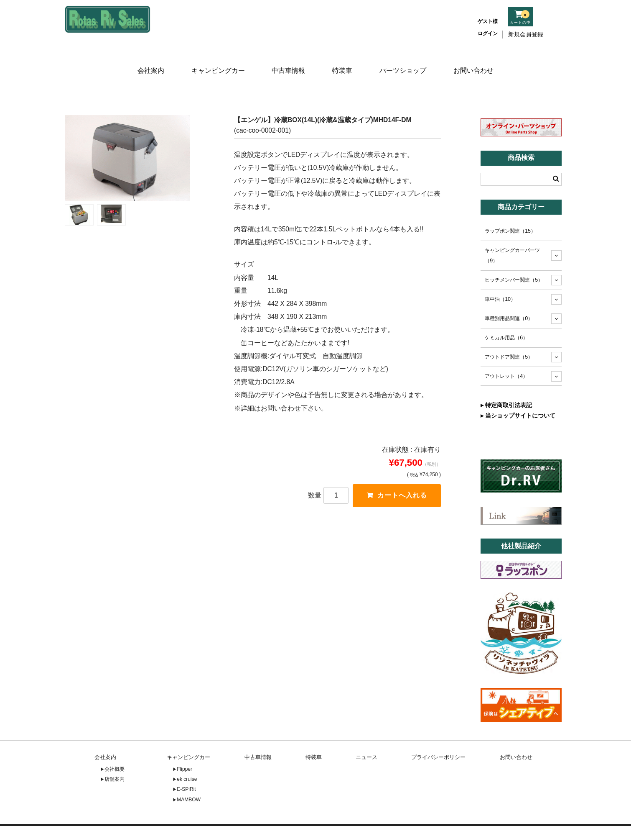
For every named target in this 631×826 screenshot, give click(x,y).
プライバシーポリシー (438, 737)
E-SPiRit (186, 769)
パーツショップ (405, 62)
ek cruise (187, 759)
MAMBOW (189, 779)
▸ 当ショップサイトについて (518, 395)
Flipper (184, 749)
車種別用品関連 (509, 298)
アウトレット (506, 356)
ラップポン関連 (510, 211)
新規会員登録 (525, 34)
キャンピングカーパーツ (512, 235)
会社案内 (149, 62)
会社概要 (114, 749)
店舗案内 (114, 759)
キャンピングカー (217, 62)
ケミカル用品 (506, 318)
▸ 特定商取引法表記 (506, 385)
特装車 (343, 62)
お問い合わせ (475, 62)
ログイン (488, 33)
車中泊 (500, 279)
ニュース (366, 737)
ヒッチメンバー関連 (514, 260)
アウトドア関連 (509, 337)
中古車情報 (287, 62)
